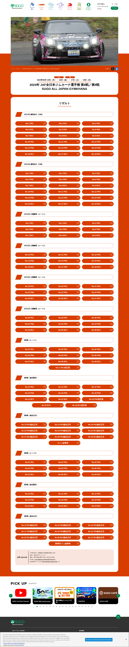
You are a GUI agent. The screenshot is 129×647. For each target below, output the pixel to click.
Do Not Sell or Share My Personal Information (99, 639)
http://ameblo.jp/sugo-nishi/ (50, 562)
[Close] (126, 639)
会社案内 (81, 630)
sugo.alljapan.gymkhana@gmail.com (45, 559)
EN (116, 4)
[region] (64, 639)
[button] (37, 606)
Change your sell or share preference (13, 645)
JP (112, 4)
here (58, 638)
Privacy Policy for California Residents (14, 643)
